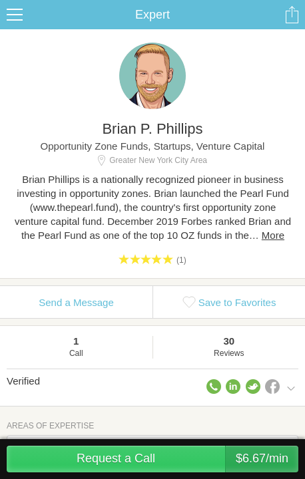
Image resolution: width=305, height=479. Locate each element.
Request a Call (187, 459)
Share (291, 14)
